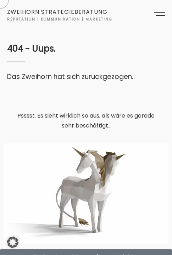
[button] (13, 242)
